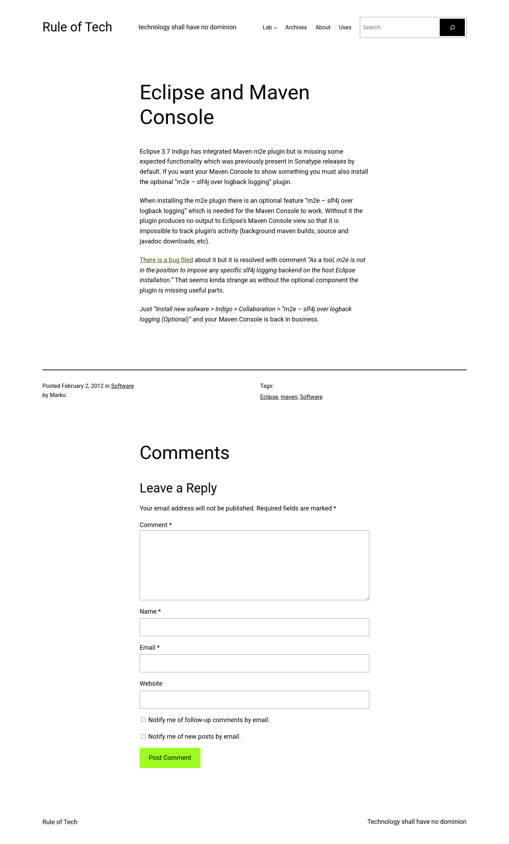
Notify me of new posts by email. (194, 736)
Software (122, 386)
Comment (156, 525)
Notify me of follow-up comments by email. (209, 720)
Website (151, 683)
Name (150, 611)
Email (150, 647)
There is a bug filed (166, 260)
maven (289, 397)
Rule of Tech (77, 27)
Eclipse (269, 397)
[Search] (452, 27)
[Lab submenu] (275, 27)
